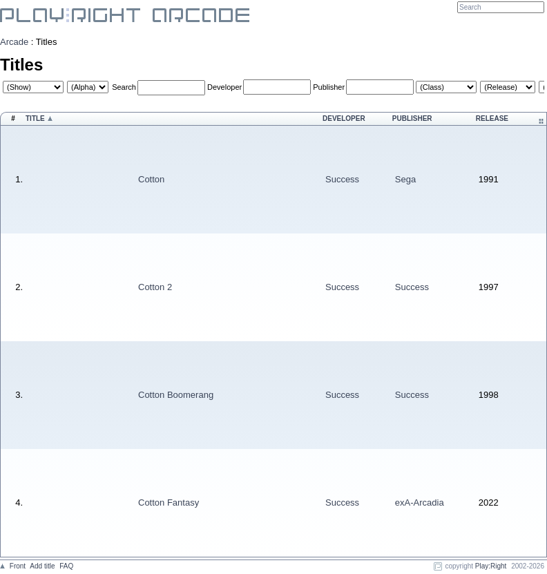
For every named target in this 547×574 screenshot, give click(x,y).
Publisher (329, 87)
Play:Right (491, 566)
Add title (42, 566)
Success (342, 179)
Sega (405, 179)
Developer (224, 87)
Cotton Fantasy (168, 502)
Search (124, 87)
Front (18, 566)
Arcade (14, 42)
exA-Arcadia (419, 502)
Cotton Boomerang (175, 395)
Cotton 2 (155, 287)
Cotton (151, 179)
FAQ (66, 566)
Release (492, 118)
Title (35, 118)
